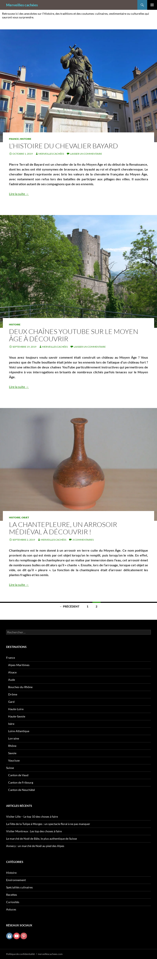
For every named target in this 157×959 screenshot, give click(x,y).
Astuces (11, 909)
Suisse (10, 767)
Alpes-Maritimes (18, 665)
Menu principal (152, 5)
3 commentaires (83, 539)
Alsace (12, 672)
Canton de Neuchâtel (21, 790)
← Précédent (69, 606)
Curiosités (12, 902)
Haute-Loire (16, 709)
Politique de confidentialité (20, 954)
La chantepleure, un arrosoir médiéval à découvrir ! (63, 528)
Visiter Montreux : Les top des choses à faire (34, 831)
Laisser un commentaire (86, 153)
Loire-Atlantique (18, 731)
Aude (11, 679)
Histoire (25, 138)
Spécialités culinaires (19, 887)
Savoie (12, 753)
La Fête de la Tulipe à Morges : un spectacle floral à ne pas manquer (48, 824)
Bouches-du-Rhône (20, 687)
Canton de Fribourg (20, 782)
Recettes (11, 894)
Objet (25, 517)
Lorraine (13, 738)
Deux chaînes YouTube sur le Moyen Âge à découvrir (73, 335)
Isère (11, 723)
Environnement (16, 880)
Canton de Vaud (18, 775)
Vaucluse (14, 760)
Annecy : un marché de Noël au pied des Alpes (35, 846)
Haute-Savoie (16, 716)
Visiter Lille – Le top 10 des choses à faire (32, 816)
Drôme (12, 694)
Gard (11, 701)
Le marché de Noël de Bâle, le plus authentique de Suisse (41, 838)
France (14, 138)
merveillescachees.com (50, 954)
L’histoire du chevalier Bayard (63, 146)
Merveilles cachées (22, 5)
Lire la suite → (19, 194)
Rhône (12, 745)
